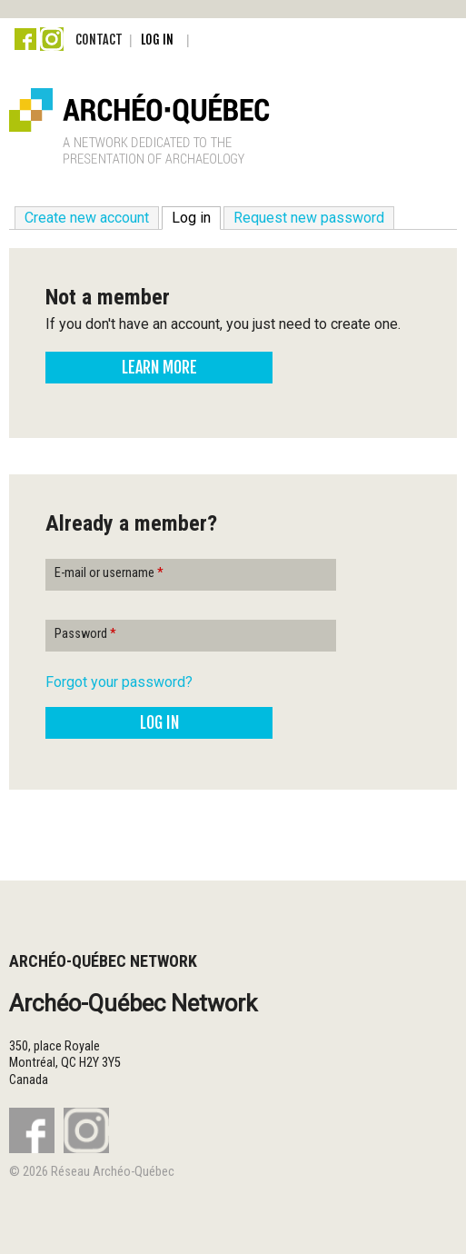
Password (85, 634)
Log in (157, 39)
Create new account (87, 217)
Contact (99, 39)
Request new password (308, 217)
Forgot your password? (119, 682)
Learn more (159, 367)
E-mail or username (109, 573)
